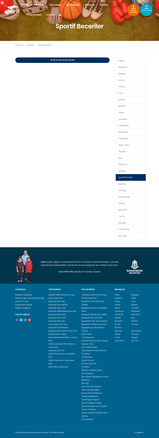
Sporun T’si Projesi (89, 409)
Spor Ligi (85, 383)
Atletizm (122, 106)
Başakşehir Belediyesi (23, 295)
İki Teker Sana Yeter (89, 363)
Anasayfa (19, 45)
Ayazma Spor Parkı (55, 298)
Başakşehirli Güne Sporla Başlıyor (95, 321)
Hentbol (121, 171)
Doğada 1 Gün (87, 344)
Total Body (123, 138)
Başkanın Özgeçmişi (23, 308)
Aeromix (122, 184)
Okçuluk (121, 151)
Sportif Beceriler (125, 177)
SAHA (145, 8)
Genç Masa (86, 354)
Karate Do (123, 164)
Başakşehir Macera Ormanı (92, 318)
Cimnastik (122, 119)
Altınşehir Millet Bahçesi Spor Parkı (61, 295)
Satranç (121, 99)
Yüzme (121, 80)
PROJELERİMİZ (74, 5)
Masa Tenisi (123, 145)
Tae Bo (121, 216)
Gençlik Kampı (87, 357)
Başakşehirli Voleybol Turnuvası (94, 324)
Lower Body (123, 229)
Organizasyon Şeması (23, 304)
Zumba (121, 203)
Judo (120, 158)
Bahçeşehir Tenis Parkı (57, 318)
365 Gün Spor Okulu (89, 298)
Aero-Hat (122, 235)
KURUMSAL (40, 5)
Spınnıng (122, 190)
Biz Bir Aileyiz (87, 334)
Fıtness (121, 86)
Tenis (120, 93)
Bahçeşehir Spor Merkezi (58, 304)
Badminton (123, 132)
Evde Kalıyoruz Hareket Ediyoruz (94, 350)
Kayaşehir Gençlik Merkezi (58, 327)
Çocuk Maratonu (88, 337)
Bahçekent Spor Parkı (56, 301)
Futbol (121, 60)
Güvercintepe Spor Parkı (57, 324)
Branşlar (30, 45)
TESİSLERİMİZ (56, 5)
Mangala (122, 222)
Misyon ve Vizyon (21, 301)
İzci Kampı (85, 367)
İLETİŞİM (52, 15)
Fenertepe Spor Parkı (56, 321)
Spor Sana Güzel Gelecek (91, 386)
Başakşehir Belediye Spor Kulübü (94, 314)
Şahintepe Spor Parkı (56, 350)
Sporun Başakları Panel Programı (94, 406)
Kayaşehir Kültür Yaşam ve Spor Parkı (62, 331)
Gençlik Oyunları (88, 360)
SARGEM (105, 5)
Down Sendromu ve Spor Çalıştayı (95, 340)
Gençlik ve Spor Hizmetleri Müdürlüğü (29, 298)
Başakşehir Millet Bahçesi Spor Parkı (62, 311)
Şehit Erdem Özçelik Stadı (58, 367)
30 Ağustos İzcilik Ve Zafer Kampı (94, 295)
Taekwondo (123, 125)
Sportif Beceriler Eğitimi (62, 60)
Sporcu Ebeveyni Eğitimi (91, 390)
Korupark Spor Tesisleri (57, 334)
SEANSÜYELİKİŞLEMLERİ (132, 9)
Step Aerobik (124, 197)
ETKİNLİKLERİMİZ (35, 15)
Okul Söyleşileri (87, 373)
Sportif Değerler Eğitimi (90, 399)
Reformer (122, 209)
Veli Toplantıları (88, 419)
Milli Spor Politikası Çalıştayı (92, 370)
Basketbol (122, 67)
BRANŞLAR (91, 5)
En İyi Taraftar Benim (89, 347)
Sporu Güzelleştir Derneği (91, 403)
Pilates (121, 112)
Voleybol (122, 73)
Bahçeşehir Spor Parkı (56, 308)
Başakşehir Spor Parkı (56, 314)
